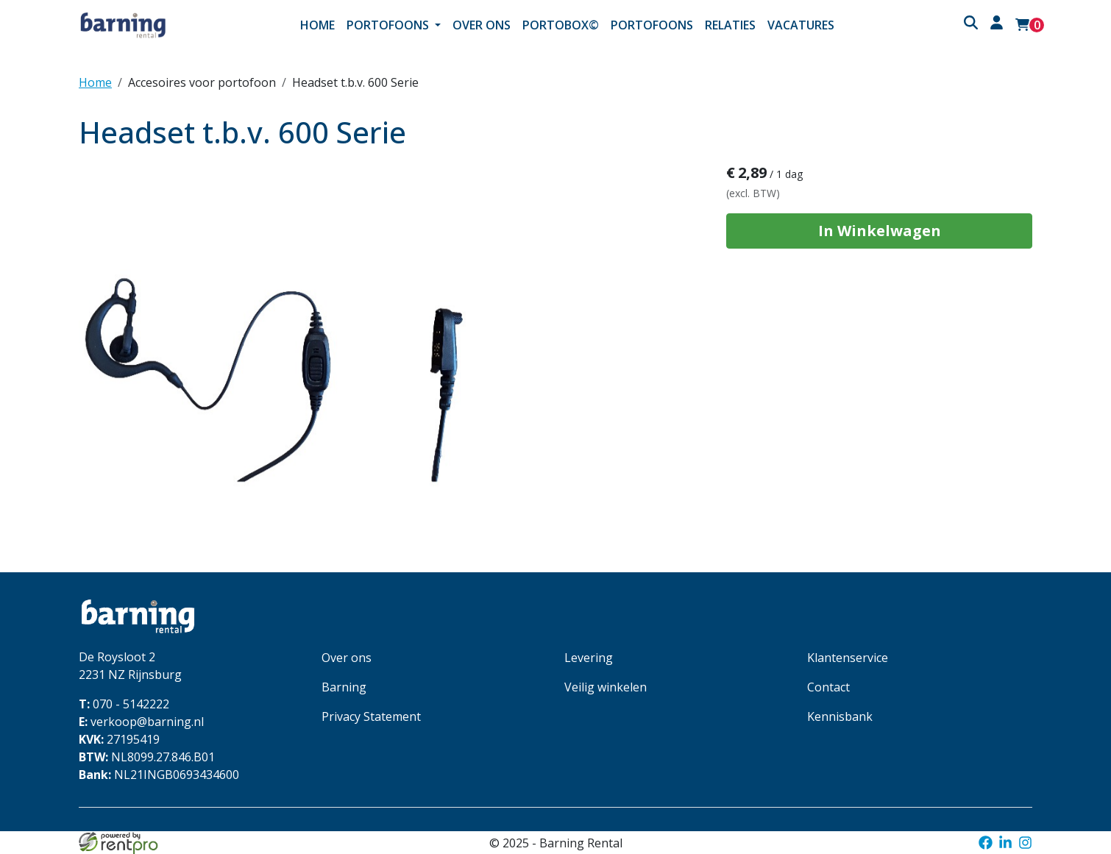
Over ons (481, 25)
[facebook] (985, 843)
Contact (828, 687)
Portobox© (560, 25)
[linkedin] (1005, 843)
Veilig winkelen (605, 687)
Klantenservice (847, 658)
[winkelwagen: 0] (1029, 25)
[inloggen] (997, 24)
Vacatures (800, 25)
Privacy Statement (371, 716)
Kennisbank (840, 716)
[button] (970, 24)
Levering (588, 658)
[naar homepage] (158, 25)
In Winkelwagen (879, 231)
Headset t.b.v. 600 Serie (355, 82)
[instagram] (1025, 843)
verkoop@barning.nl (141, 722)
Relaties (730, 25)
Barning (344, 687)
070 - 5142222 (124, 704)
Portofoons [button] (389, 25)
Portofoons (652, 25)
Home (317, 25)
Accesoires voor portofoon (202, 82)
